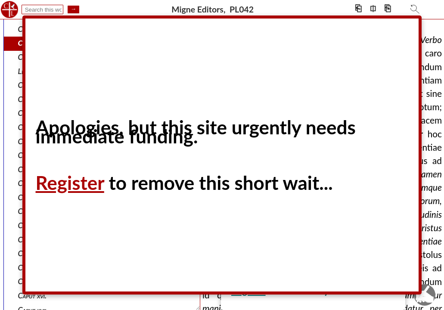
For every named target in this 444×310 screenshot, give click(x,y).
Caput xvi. (32, 295)
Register (70, 182)
